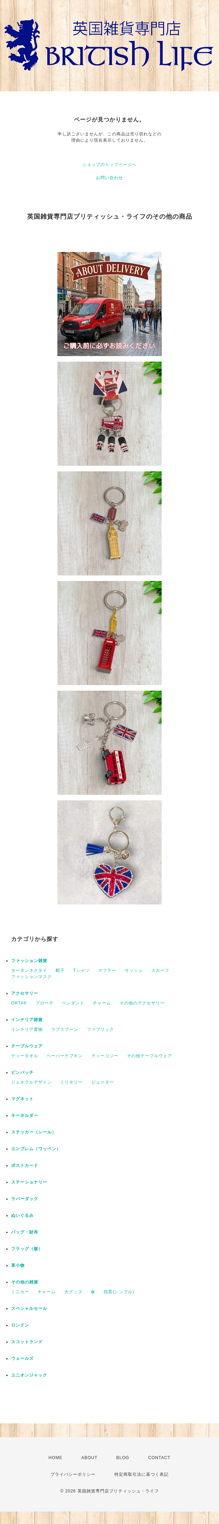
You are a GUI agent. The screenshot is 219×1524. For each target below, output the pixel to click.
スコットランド (27, 1341)
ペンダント (73, 1003)
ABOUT (89, 1457)
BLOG (122, 1457)
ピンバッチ (22, 1072)
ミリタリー (71, 1082)
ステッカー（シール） (33, 1132)
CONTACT (159, 1457)
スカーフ (160, 970)
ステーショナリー (29, 1182)
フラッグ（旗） (27, 1248)
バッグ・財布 (24, 1232)
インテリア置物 (27, 1029)
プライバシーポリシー (73, 1474)
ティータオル (24, 1055)
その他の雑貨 (24, 1282)
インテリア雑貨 (27, 1019)
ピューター (102, 1082)
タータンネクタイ (29, 970)
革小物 (18, 1265)
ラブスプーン (64, 1029)
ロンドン (20, 1325)
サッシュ (134, 970)
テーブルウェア (27, 1046)
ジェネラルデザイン (31, 1082)
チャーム (102, 1003)
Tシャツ (81, 970)
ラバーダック (24, 1198)
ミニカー (20, 1291)
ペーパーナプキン (65, 1055)
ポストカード (24, 1165)
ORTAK (19, 1003)
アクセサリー (24, 993)
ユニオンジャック (29, 1375)
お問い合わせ (109, 177)
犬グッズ (73, 1291)
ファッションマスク (31, 976)
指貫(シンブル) (119, 1291)
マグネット (22, 1098)
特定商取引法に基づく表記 (141, 1474)
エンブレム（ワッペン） (36, 1148)
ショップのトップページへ (109, 164)
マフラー (107, 970)
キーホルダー (24, 1115)
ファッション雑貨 (29, 960)
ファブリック (100, 1029)
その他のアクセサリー (142, 1003)
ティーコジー (105, 1055)
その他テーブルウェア (149, 1055)
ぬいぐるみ (22, 1215)
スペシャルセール (29, 1308)
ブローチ (44, 1003)
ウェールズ (22, 1358)
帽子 (60, 970)
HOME (56, 1457)
